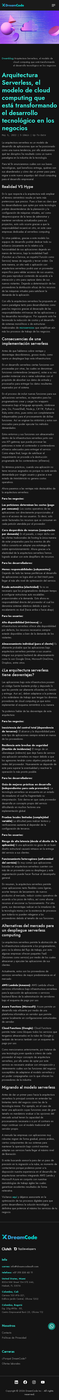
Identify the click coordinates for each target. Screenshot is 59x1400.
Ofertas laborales (11, 1363)
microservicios (27, 328)
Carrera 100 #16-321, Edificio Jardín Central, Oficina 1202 (20, 1297)
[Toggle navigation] (53, 5)
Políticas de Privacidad (14, 1338)
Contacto (6, 1333)
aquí (14, 1197)
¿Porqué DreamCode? (14, 1358)
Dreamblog (7, 58)
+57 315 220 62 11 (23, 1272)
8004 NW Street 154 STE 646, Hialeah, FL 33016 (18, 1283)
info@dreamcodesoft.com (25, 1266)
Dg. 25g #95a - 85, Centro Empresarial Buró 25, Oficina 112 (22, 1310)
